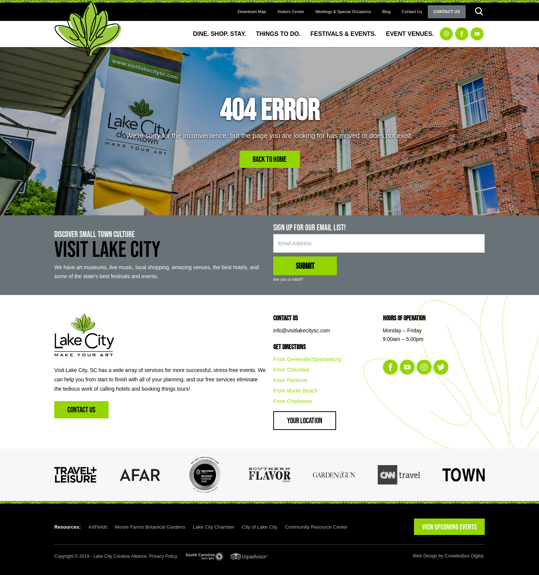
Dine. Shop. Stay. (219, 34)
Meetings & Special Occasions (343, 11)
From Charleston (292, 401)
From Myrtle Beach (295, 391)
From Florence (290, 380)
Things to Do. (278, 34)
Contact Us (412, 11)
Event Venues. (410, 34)
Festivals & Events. (343, 34)
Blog (386, 11)
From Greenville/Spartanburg (307, 359)
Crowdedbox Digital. (465, 556)
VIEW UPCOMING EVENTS (449, 527)
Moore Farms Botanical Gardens (150, 527)
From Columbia (291, 370)
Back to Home (270, 159)
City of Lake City (259, 527)
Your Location (304, 420)
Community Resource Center (316, 527)
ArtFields (97, 527)
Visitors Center (290, 11)
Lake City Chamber (213, 527)
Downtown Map (252, 11)
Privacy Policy (163, 556)
